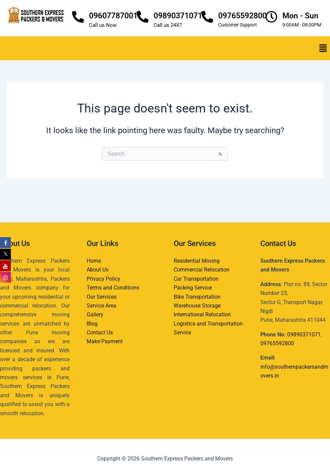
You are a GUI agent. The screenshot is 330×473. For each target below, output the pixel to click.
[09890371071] (143, 17)
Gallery (95, 314)
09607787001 (113, 15)
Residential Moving (197, 261)
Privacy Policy (103, 279)
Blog (92, 323)
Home (94, 261)
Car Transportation (196, 279)
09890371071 (178, 15)
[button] (323, 48)
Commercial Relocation (201, 269)
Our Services (102, 297)
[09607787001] (78, 17)
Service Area (101, 305)
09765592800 (242, 15)
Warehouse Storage (197, 305)
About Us (97, 269)
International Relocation (202, 314)
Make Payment (105, 341)
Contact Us (100, 332)
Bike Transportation (197, 297)
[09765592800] (207, 17)
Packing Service (193, 287)
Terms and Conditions (113, 287)
